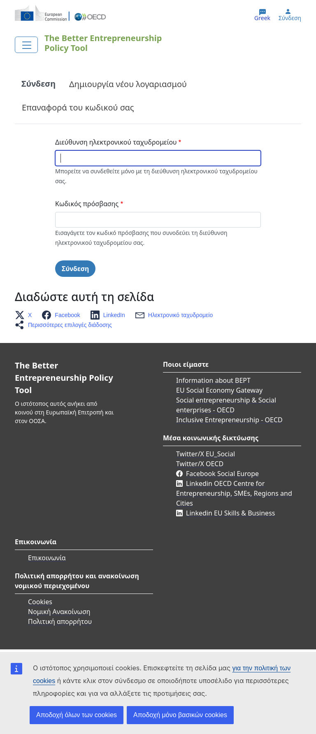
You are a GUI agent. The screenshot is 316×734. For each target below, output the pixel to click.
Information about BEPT (213, 380)
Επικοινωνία (47, 557)
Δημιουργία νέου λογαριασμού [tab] (128, 84)
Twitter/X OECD (199, 463)
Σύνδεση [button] (290, 18)
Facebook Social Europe (222, 473)
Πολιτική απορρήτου (60, 621)
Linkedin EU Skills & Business (230, 513)
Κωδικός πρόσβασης (86, 203)
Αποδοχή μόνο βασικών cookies (180, 714)
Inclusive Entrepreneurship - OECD (229, 419)
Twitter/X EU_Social (205, 453)
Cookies (40, 601)
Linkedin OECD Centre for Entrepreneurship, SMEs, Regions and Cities (234, 493)
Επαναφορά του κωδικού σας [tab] (78, 107)
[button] (26, 315)
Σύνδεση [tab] (38, 83)
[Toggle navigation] (26, 45)
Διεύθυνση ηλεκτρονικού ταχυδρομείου (116, 142)
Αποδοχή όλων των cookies (76, 714)
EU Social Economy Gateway (219, 390)
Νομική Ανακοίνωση (59, 611)
